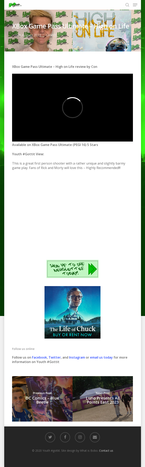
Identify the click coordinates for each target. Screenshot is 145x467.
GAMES (51, 35)
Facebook (39, 357)
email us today (101, 357)
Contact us (106, 450)
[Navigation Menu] (135, 5)
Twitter (55, 357)
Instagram (77, 357)
